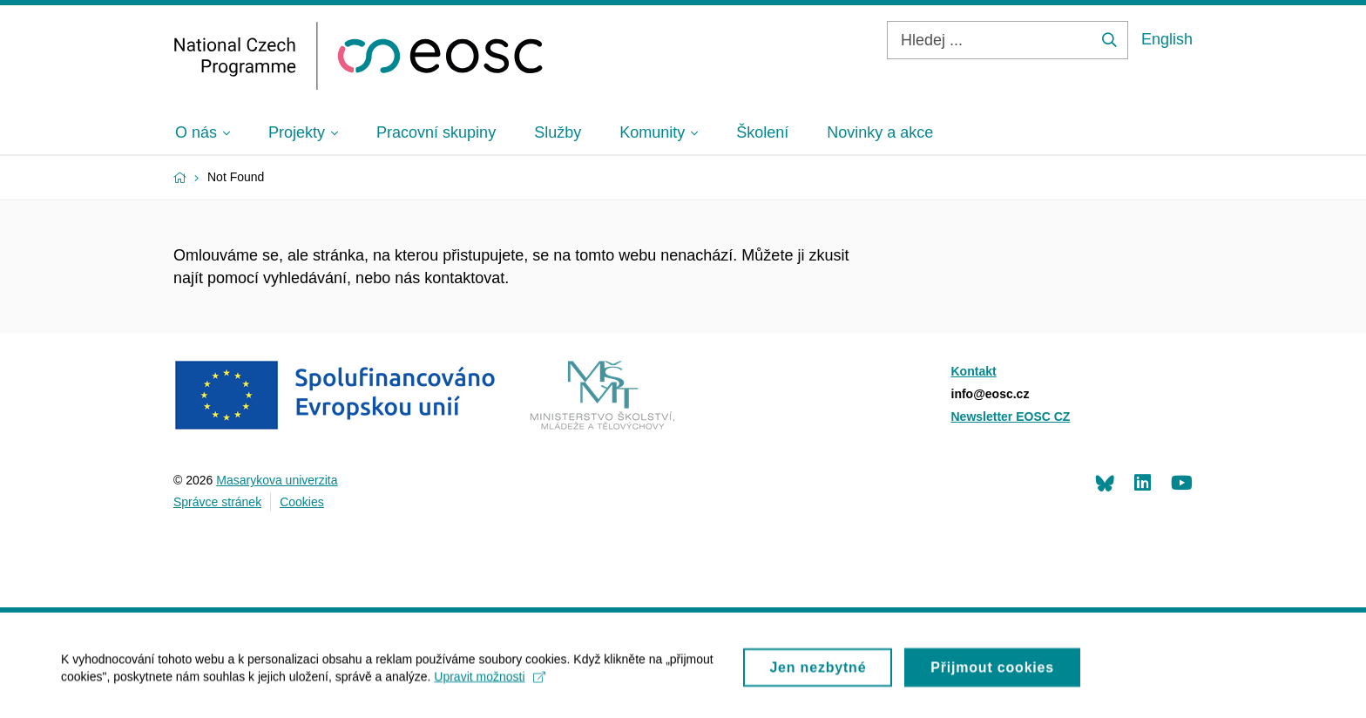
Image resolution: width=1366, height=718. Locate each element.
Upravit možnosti (489, 683)
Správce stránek (217, 502)
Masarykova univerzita (276, 480)
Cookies (302, 502)
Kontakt (974, 371)
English (1167, 39)
